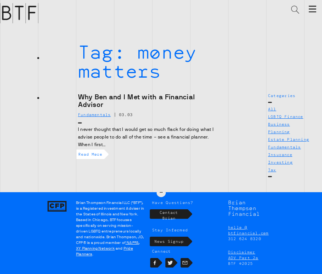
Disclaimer (241, 252)
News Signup (171, 241)
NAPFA (132, 243)
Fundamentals (284, 147)
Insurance (280, 154)
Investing (280, 162)
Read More (91, 154)
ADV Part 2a (243, 257)
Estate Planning (288, 139)
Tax (272, 169)
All (272, 109)
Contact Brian (174, 214)
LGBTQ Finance (285, 116)
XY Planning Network (95, 248)
